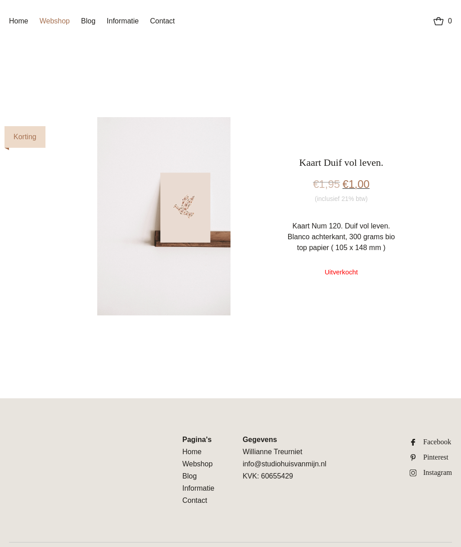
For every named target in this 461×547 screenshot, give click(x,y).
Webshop (55, 21)
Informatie (123, 21)
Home (18, 21)
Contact (162, 21)
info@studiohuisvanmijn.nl (284, 464)
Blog (88, 21)
